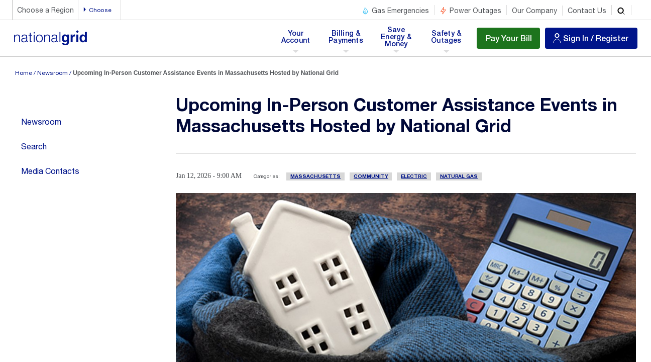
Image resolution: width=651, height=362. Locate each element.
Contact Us (587, 11)
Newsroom (52, 72)
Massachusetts (315, 176)
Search (34, 146)
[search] (621, 10)
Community (371, 176)
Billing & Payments (346, 40)
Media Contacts (50, 170)
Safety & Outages (446, 40)
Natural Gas (459, 176)
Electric (413, 176)
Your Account (297, 40)
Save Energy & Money (397, 40)
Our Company (534, 11)
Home (23, 72)
